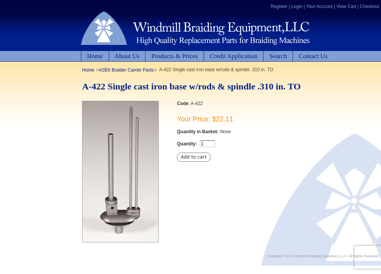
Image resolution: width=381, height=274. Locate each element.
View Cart (346, 6)
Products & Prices (174, 56)
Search (278, 56)
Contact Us (313, 56)
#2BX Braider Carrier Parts (126, 70)
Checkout (369, 6)
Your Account (319, 6)
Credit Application (234, 56)
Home (95, 56)
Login (296, 6)
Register (279, 6)
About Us (127, 56)
